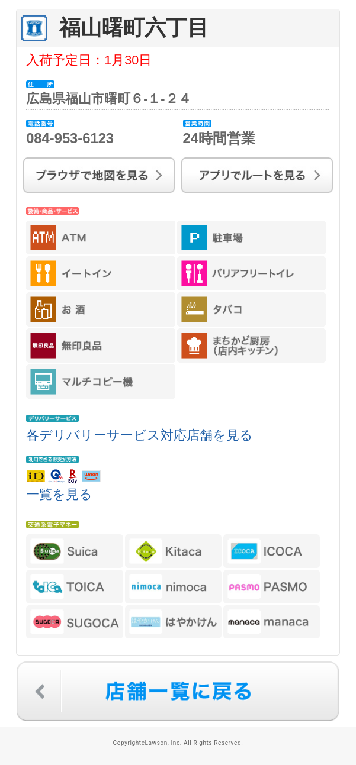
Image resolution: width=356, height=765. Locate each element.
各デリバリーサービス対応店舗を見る (139, 435)
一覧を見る (59, 494)
